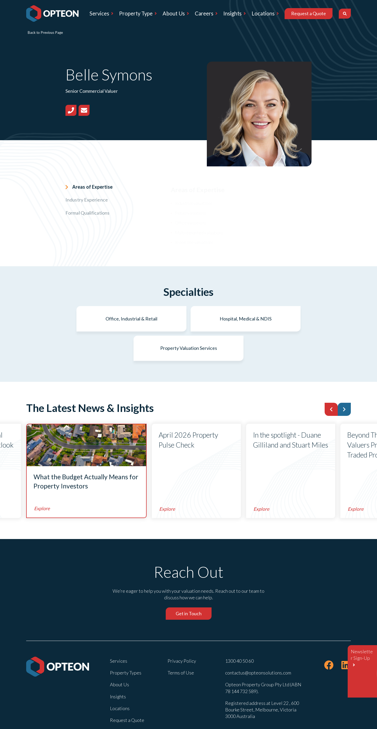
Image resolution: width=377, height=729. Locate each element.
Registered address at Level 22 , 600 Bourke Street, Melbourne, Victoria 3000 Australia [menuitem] (262, 680)
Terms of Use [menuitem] (181, 643)
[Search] (345, 14)
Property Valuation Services (297, 319)
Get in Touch (189, 584)
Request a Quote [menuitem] (308, 13)
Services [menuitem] (99, 13)
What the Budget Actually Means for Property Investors (86, 452)
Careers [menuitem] (204, 13)
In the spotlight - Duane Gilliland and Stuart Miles (290, 410)
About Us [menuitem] (174, 13)
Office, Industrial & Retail (80, 319)
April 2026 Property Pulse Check (188, 410)
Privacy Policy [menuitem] (182, 631)
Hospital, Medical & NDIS (188, 319)
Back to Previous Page (45, 32)
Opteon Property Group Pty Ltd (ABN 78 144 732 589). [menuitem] (263, 658)
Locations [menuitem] (263, 13)
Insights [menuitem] (232, 13)
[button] (331, 380)
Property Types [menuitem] (125, 643)
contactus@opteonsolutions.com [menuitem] (258, 643)
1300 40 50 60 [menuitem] (239, 631)
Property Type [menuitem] (136, 13)
